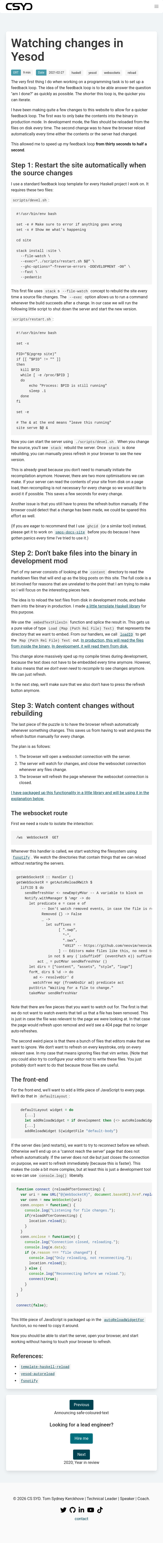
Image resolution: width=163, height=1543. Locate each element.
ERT (16, 72)
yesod (93, 73)
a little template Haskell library (113, 606)
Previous (81, 1404)
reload (132, 73)
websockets (112, 73)
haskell (76, 73)
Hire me (82, 1438)
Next (81, 1454)
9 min (27, 72)
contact (81, 1518)
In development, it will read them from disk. (90, 646)
